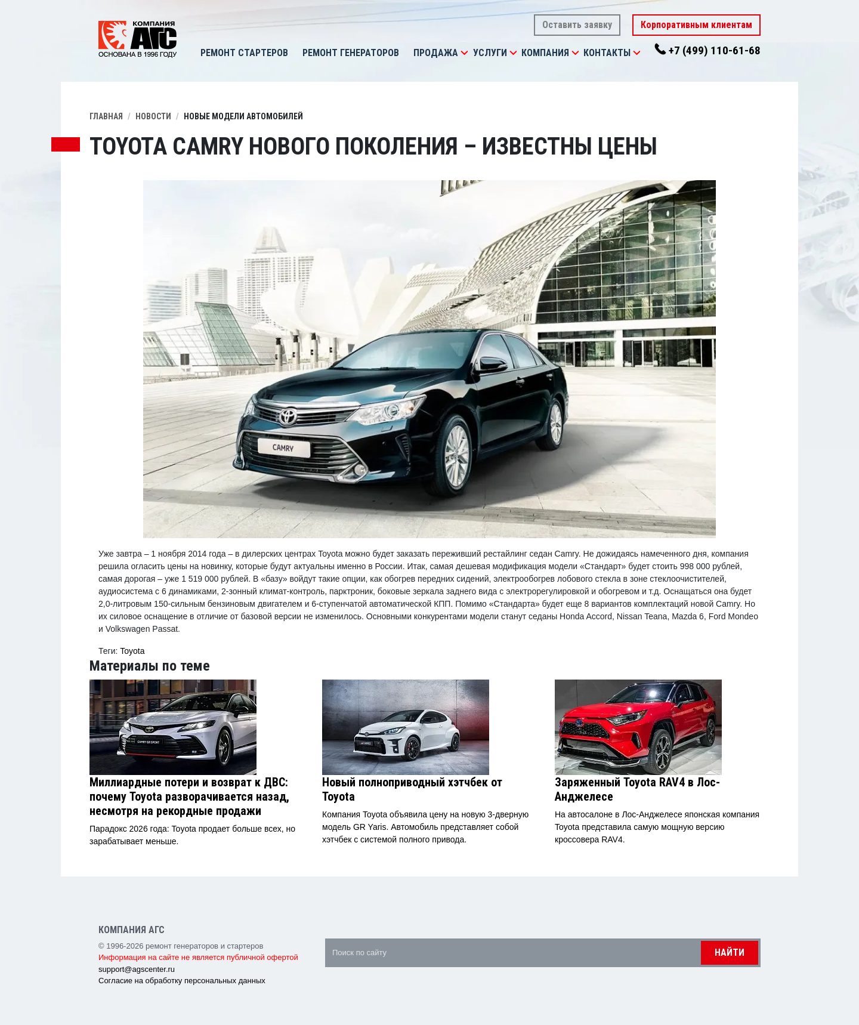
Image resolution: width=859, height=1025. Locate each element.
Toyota (132, 651)
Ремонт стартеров (244, 52)
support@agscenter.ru (136, 969)
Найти (729, 952)
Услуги (490, 52)
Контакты (607, 52)
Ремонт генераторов (350, 52)
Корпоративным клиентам (696, 24)
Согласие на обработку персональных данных (181, 980)
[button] (464, 53)
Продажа (435, 52)
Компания (545, 52)
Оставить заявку (577, 24)
